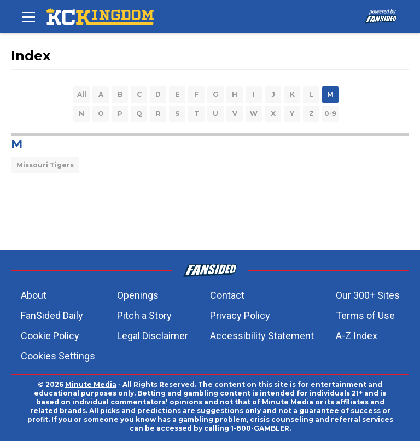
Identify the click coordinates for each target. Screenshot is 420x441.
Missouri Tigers (45, 165)
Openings (138, 295)
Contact (227, 295)
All (81, 94)
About (33, 295)
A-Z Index (356, 335)
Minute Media (90, 384)
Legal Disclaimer (152, 335)
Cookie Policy (50, 335)
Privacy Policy (240, 315)
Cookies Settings (58, 356)
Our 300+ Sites (368, 295)
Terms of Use (365, 315)
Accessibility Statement (262, 335)
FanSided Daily (52, 315)
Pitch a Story (144, 315)
